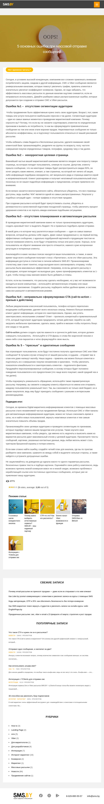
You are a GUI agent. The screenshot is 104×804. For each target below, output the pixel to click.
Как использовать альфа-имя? (22, 666)
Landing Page (17, 730)
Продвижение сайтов (20, 776)
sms (13, 734)
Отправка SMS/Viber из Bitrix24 (77, 518)
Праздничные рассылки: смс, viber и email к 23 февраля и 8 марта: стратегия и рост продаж (50, 614)
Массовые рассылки (20, 767)
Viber (13, 738)
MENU (97, 4)
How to (11, 669)
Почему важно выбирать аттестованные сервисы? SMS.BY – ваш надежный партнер (30, 523)
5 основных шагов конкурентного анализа (14, 519)
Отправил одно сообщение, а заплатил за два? (30, 649)
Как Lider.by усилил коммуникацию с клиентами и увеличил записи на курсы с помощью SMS (51, 596)
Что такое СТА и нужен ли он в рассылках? (28, 632)
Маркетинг (16, 763)
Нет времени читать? (19, 70)
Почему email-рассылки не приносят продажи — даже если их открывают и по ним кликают (50, 591)
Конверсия (16, 759)
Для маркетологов (19, 742)
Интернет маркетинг (17, 699)
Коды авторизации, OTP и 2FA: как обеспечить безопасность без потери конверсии (46, 601)
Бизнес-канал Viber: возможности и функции (62, 519)
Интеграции (13, 682)
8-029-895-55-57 (74, 796)
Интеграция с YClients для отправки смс (14, 554)
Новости (12, 635)
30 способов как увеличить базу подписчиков (29, 696)
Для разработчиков (20, 746)
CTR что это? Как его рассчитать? (47, 517)
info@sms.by (93, 796)
